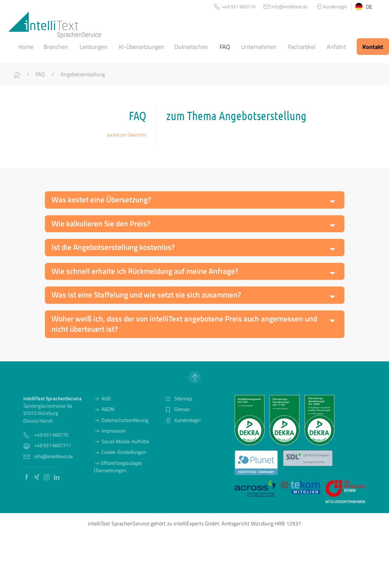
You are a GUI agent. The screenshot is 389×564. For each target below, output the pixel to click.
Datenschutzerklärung (121, 420)
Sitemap (178, 398)
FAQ (40, 74)
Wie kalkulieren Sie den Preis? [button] (101, 223)
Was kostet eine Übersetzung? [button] (101, 199)
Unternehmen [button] (259, 46)
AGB (102, 398)
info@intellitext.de (53, 456)
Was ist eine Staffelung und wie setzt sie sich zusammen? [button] (146, 294)
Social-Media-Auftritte (121, 441)
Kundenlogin (182, 420)
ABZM (104, 409)
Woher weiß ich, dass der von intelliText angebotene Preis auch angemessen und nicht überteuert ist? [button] (184, 324)
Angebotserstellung (83, 74)
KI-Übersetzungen (141, 46)
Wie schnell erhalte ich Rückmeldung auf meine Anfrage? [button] (145, 271)
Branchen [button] (56, 46)
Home (26, 46)
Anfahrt (336, 46)
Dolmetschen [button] (191, 46)
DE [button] (363, 7)
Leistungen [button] (93, 46)
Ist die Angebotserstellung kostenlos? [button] (113, 247)
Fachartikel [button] (301, 46)
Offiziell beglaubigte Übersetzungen (118, 466)
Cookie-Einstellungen (120, 452)
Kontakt (372, 46)
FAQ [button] (225, 46)
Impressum (110, 431)
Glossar (177, 409)
